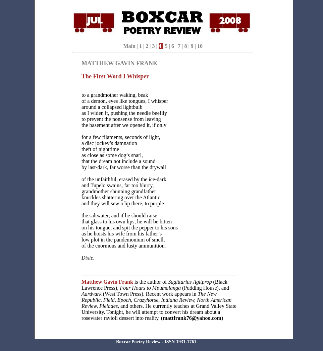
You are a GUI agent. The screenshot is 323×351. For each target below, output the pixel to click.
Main (129, 46)
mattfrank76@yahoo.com (192, 318)
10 (200, 46)
